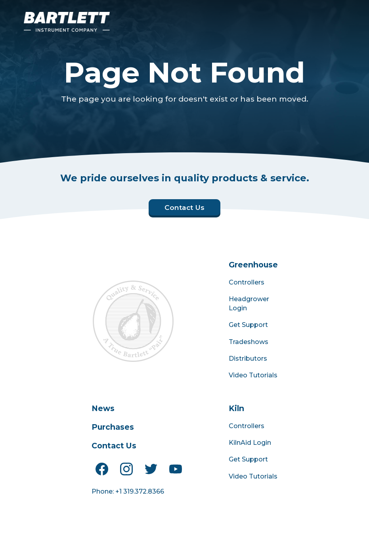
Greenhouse (253, 264)
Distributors (248, 358)
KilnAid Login (250, 442)
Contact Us (114, 445)
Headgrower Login (249, 303)
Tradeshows (248, 342)
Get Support (248, 325)
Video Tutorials (253, 375)
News (103, 408)
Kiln (236, 408)
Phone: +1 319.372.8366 (128, 491)
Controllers (246, 282)
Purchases (113, 427)
